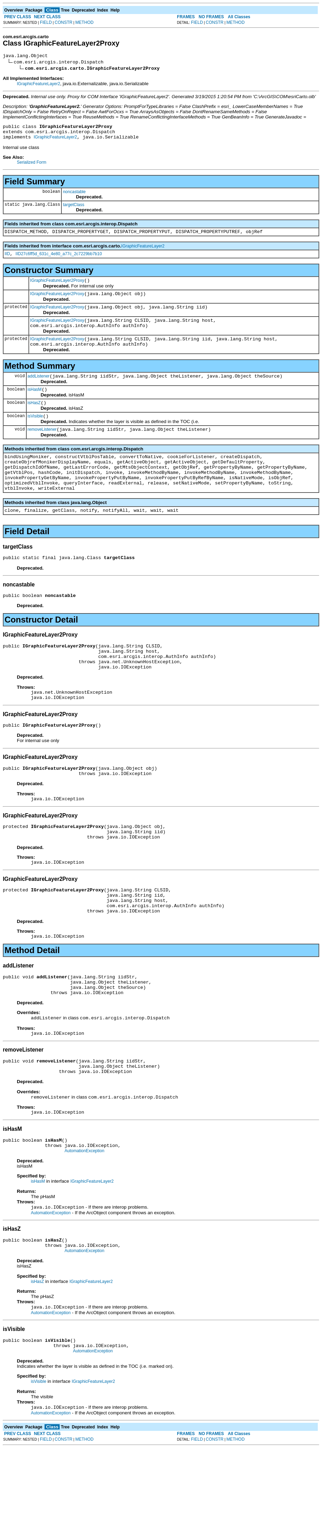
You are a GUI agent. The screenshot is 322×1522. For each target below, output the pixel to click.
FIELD (46, 22)
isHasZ (34, 419)
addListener (39, 390)
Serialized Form (31, 166)
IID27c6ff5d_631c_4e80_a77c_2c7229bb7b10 (58, 260)
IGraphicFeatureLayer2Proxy (57, 287)
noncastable (74, 195)
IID (7, 260)
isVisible (35, 434)
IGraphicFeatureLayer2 (38, 84)
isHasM (35, 405)
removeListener (42, 448)
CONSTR (64, 22)
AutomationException (84, 1216)
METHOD (84, 22)
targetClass (73, 208)
